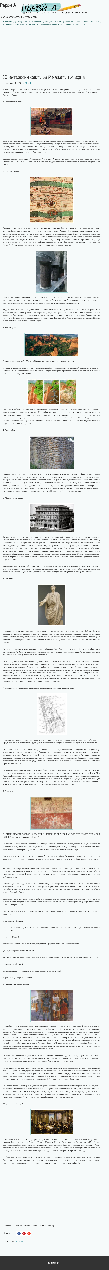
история (19, 1241)
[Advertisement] (54, 48)
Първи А (8, 5)
